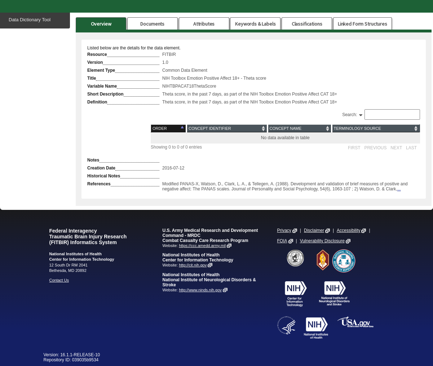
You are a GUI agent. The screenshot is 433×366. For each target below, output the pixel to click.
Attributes (204, 24)
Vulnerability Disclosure (322, 240)
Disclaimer (314, 230)
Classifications (307, 24)
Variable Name (102, 86)
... (399, 188)
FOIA (282, 240)
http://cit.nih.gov (193, 265)
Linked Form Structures (362, 24)
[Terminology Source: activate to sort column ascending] (376, 128)
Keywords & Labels (255, 24)
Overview (101, 24)
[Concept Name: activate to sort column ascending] (300, 128)
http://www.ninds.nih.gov (200, 290)
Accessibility (348, 230)
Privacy (284, 230)
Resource (97, 54)
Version (95, 62)
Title (91, 78)
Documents (152, 24)
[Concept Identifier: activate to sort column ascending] (227, 128)
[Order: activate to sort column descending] (169, 128)
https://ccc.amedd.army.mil (202, 245)
